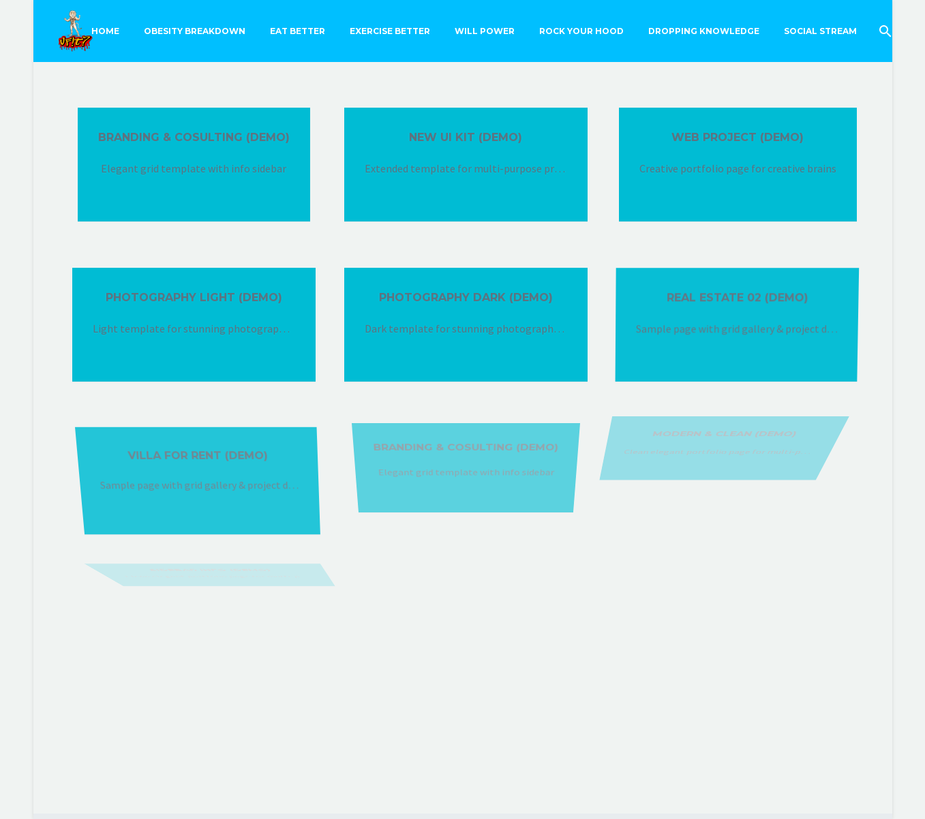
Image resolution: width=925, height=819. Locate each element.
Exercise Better (390, 31)
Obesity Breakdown (194, 31)
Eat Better (297, 31)
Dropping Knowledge (703, 31)
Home (105, 31)
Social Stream (820, 31)
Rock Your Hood (581, 31)
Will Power (485, 31)
